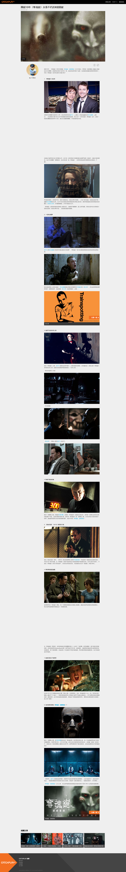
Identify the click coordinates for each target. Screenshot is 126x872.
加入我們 (21, 865)
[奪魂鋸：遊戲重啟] (72, 803)
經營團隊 (21, 864)
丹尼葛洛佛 (77, 560)
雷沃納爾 (90, 115)
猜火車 (86, 287)
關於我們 (21, 860)
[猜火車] (72, 308)
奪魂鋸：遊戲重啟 (69, 69)
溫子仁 (72, 115)
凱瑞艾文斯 (51, 203)
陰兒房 (47, 441)
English (108, 2)
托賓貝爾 (61, 515)
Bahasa (121, 2)
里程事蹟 (21, 862)
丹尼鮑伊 (79, 287)
